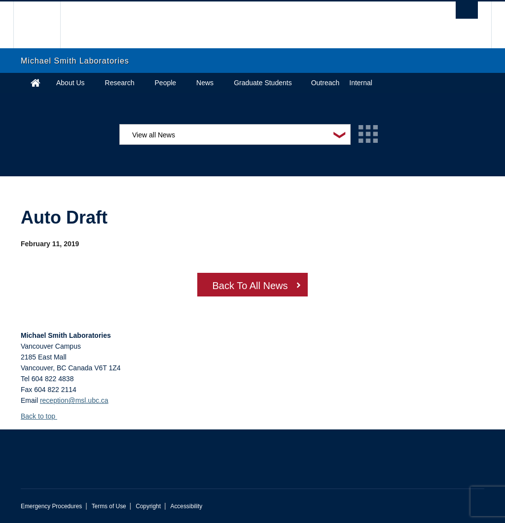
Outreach (325, 83)
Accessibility (186, 506)
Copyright (148, 506)
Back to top (43, 416)
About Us (70, 83)
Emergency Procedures (51, 506)
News (205, 83)
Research (120, 83)
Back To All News (250, 285)
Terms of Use (109, 506)
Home (35, 83)
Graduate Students (263, 83)
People (166, 83)
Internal (360, 83)
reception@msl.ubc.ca (74, 400)
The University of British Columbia (44, 24)
